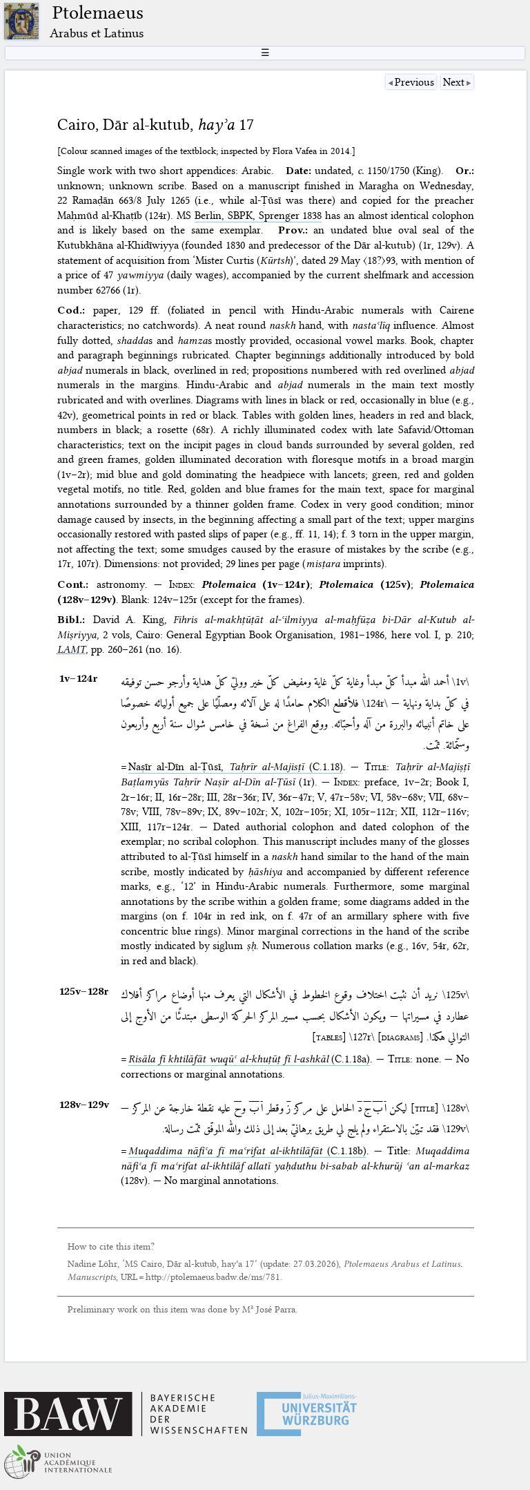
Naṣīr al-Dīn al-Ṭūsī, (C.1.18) (235, 767)
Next (453, 82)
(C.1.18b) (247, 1151)
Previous (414, 82)
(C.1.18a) (249, 1059)
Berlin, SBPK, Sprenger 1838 (258, 215)
